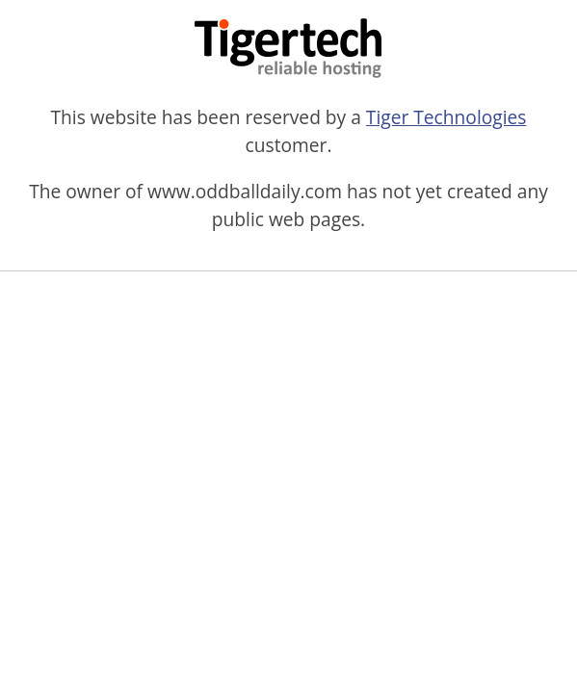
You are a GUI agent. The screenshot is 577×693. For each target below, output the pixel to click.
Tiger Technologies (446, 117)
